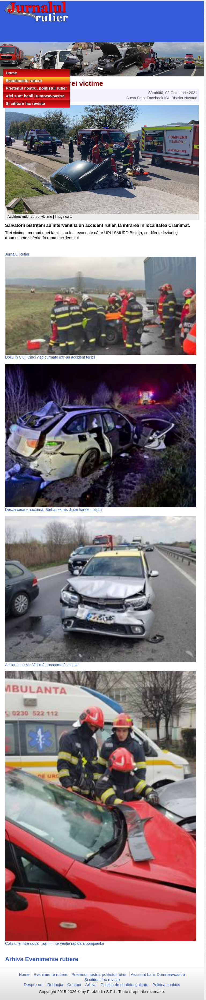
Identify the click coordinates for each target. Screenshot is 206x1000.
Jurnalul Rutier (17, 254)
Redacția (55, 984)
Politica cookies (166, 984)
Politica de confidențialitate (124, 984)
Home (11, 73)
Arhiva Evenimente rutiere (41, 959)
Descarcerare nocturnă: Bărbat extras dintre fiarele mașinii (53, 509)
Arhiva (91, 984)
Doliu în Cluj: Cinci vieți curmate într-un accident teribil (50, 357)
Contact (74, 984)
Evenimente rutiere (24, 80)
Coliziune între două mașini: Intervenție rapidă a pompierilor (54, 943)
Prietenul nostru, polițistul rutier (36, 88)
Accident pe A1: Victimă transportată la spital (42, 665)
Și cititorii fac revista (25, 103)
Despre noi (33, 984)
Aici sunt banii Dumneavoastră (35, 96)
